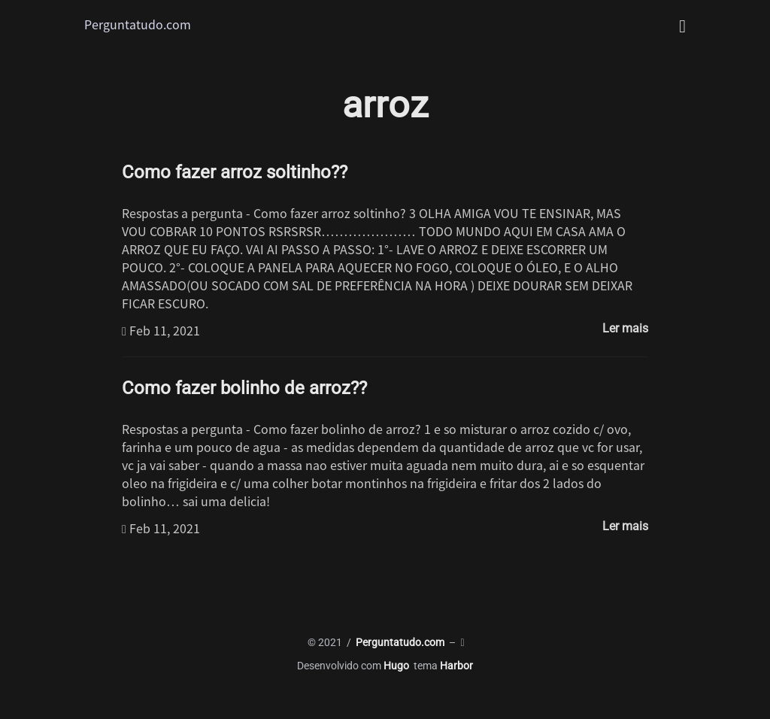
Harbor (456, 666)
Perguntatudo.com (137, 24)
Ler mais (625, 328)
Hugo (396, 666)
